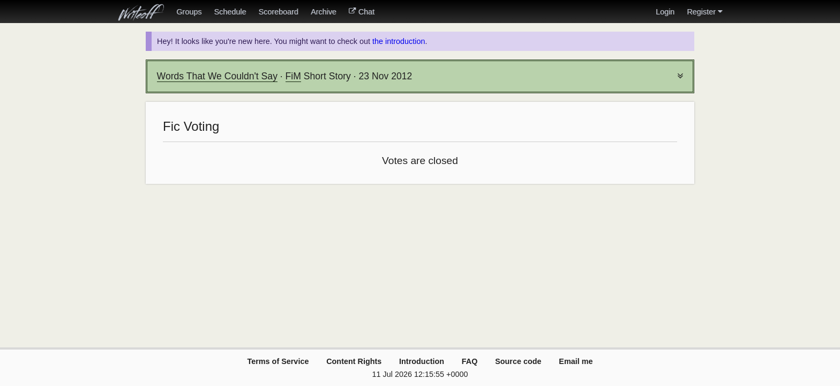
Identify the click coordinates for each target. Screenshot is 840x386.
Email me (575, 361)
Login (665, 12)
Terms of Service (278, 361)
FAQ (470, 361)
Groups (188, 12)
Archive (323, 12)
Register (704, 12)
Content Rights (353, 361)
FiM (293, 76)
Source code (518, 361)
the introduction (398, 41)
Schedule (230, 12)
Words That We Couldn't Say (217, 76)
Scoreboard (278, 12)
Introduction (421, 361)
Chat (361, 12)
